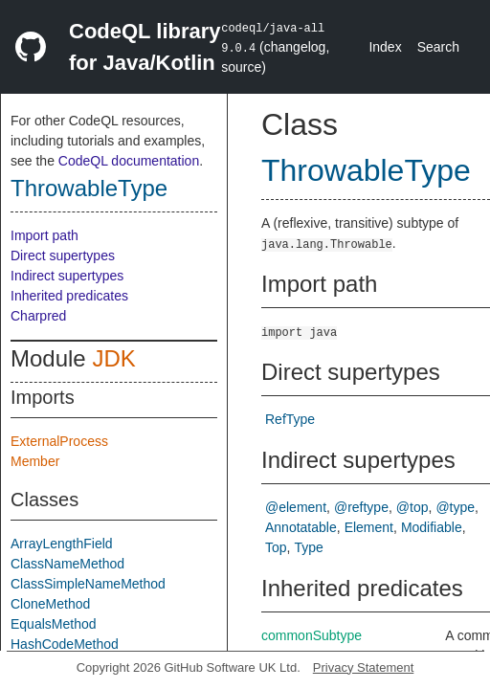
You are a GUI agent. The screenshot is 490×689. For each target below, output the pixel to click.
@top (412, 507)
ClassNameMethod (67, 563)
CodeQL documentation (128, 160)
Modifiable (431, 527)
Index (384, 47)
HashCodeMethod (65, 644)
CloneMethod (50, 603)
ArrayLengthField (62, 543)
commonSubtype (311, 635)
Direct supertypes (63, 255)
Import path (44, 235)
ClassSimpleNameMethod (88, 583)
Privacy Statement (363, 667)
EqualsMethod (54, 624)
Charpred (38, 315)
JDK (113, 358)
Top (276, 547)
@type (455, 507)
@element (295, 507)
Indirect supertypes (67, 275)
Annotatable (301, 527)
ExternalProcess (59, 441)
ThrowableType (89, 188)
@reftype (361, 507)
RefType (290, 419)
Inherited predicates (69, 295)
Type (308, 547)
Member (35, 461)
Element (369, 527)
